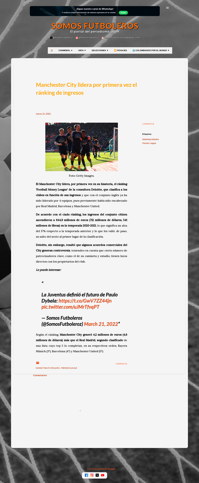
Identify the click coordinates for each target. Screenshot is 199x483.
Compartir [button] (148, 124)
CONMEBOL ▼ (66, 50)
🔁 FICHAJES (120, 50)
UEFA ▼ (82, 50)
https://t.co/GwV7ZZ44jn (85, 300)
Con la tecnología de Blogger (99, 468)
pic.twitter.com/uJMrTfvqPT (70, 307)
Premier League (149, 143)
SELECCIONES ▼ (100, 50)
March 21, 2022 (101, 324)
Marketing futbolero (150, 139)
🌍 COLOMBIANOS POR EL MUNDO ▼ (151, 50)
